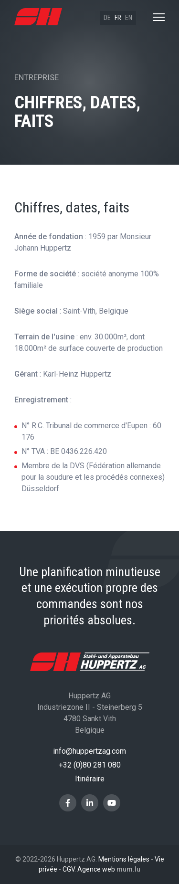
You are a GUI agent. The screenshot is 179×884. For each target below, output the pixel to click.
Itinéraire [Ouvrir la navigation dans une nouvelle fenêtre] (90, 778)
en (128, 17)
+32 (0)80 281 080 (90, 764)
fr (118, 17)
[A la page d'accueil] (38, 17)
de (107, 17)
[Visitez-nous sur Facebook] (67, 802)
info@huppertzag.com (89, 751)
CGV (68, 869)
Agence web (96, 869)
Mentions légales (123, 859)
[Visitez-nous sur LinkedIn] (89, 802)
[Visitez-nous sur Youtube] (111, 802)
